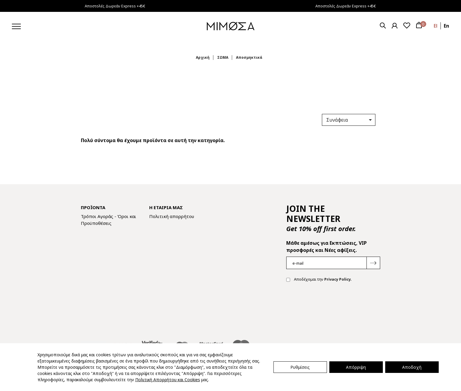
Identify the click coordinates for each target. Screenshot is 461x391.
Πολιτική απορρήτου (171, 216)
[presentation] (331, 305)
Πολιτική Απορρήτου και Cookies (167, 379)
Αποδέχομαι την (319, 280)
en (446, 26)
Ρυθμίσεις (300, 367)
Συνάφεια (350, 119)
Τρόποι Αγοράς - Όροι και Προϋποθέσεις (108, 219)
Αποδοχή (411, 367)
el (436, 26)
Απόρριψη (356, 367)
